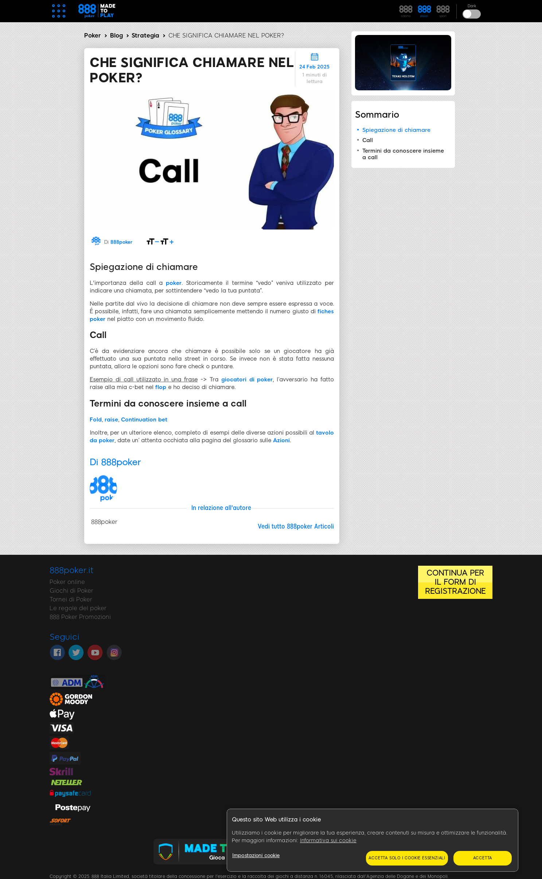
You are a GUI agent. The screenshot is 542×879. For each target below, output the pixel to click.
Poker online (67, 581)
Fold (96, 419)
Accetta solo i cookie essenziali (407, 858)
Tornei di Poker (71, 599)
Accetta (482, 858)
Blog (116, 35)
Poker (92, 35)
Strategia (145, 35)
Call (367, 140)
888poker (121, 242)
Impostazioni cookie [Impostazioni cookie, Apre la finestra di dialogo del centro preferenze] (256, 855)
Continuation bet (144, 419)
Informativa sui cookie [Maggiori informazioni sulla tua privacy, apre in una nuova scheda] (328, 840)
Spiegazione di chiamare (396, 130)
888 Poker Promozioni (80, 616)
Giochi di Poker (71, 590)
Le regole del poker (78, 608)
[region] (372, 840)
